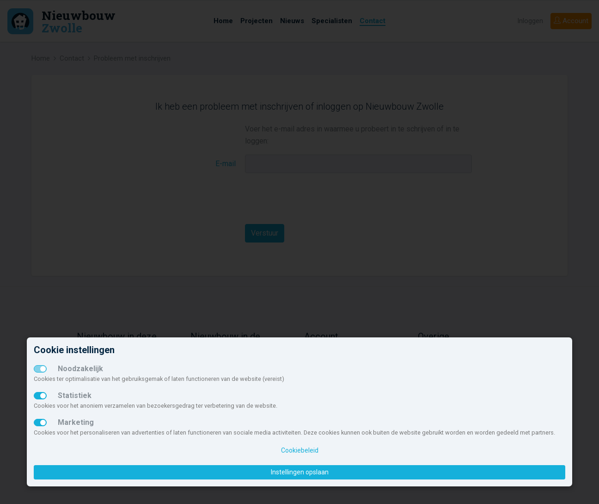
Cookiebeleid (299, 450)
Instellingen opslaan (300, 472)
